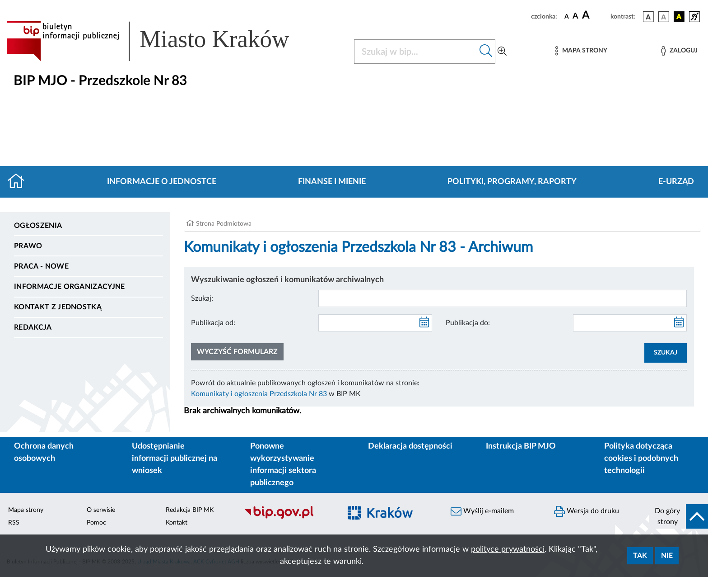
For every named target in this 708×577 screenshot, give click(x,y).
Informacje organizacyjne (69, 286)
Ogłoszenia (38, 225)
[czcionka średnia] (575, 16)
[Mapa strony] (581, 51)
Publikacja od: (213, 322)
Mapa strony (25, 510)
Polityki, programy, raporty (512, 182)
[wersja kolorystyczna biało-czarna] (664, 17)
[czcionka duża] (595, 15)
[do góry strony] (678, 516)
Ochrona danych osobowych (44, 452)
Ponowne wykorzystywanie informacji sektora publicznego (283, 464)
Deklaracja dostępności (410, 446)
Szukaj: (202, 298)
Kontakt (176, 523)
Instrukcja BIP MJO (521, 446)
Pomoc (96, 523)
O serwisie (101, 510)
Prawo (28, 246)
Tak (640, 555)
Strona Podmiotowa (224, 224)
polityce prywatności (508, 549)
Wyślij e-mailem (482, 511)
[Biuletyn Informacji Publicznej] (288, 517)
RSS (13, 523)
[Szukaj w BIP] (415, 51)
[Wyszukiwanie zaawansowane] (502, 51)
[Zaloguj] (679, 51)
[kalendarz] (424, 322)
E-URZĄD (676, 182)
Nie (667, 555)
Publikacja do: (468, 322)
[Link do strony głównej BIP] (161, 41)
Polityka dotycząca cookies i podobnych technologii (641, 458)
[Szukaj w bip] (486, 51)
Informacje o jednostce (161, 182)
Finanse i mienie (332, 182)
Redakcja (33, 327)
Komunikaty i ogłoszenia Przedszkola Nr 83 (259, 393)
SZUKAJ (665, 353)
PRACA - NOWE (41, 266)
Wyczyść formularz (237, 351)
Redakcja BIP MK (190, 510)
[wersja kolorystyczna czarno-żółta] (679, 17)
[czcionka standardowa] (567, 16)
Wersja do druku (586, 511)
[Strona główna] (20, 182)
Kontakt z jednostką (58, 307)
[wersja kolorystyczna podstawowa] (648, 17)
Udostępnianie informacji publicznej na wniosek (174, 458)
